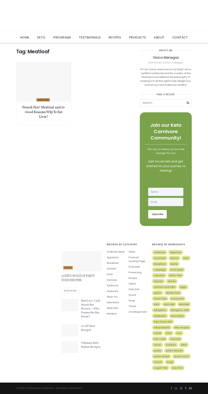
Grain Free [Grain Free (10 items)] (160, 298)
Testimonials (90, 37)
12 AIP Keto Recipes (88, 328)
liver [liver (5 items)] (178, 333)
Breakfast (112, 263)
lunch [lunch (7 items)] (157, 344)
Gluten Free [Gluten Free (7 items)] (173, 292)
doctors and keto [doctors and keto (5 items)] (164, 286)
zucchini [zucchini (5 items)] (177, 367)
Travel (132, 306)
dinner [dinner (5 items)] (172, 281)
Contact (180, 37)
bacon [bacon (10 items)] (174, 257)
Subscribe (158, 214)
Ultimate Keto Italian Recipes (90, 345)
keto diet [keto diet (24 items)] (169, 304)
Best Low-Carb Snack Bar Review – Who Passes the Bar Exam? (90, 308)
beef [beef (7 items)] (186, 257)
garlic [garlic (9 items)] (157, 292)
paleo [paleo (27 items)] (157, 350)
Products (137, 37)
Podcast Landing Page (137, 259)
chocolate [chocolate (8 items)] (176, 269)
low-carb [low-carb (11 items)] (159, 338)
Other (132, 251)
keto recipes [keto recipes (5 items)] (182, 327)
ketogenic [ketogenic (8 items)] (160, 309)
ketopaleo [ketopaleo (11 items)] (160, 315)
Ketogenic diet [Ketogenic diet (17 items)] (180, 309)
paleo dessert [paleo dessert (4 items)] (174, 350)
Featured (112, 291)
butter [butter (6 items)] (174, 263)
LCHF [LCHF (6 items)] (169, 333)
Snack (132, 294)
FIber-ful (112, 296)
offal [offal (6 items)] (184, 344)
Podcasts (134, 266)
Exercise (112, 279)
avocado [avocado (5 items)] (160, 257)
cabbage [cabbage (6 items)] (160, 269)
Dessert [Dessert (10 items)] (158, 281)
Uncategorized (138, 311)
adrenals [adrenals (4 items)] (159, 252)
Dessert (111, 268)
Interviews (113, 302)
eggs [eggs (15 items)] (183, 286)
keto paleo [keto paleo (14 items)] (177, 315)
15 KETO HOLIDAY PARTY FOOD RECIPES (78, 278)
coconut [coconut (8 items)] (159, 275)
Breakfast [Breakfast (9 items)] (160, 263)
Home (24, 37)
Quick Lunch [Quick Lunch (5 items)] (181, 356)
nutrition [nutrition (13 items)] (171, 344)
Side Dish (134, 289)
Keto (41, 37)
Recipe (68, 267)
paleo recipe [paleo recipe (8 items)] (161, 356)
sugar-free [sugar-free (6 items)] (160, 367)
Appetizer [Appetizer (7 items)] (175, 252)
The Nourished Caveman (39, 387)
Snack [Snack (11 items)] (158, 361)
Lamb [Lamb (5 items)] (157, 333)
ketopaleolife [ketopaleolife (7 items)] (162, 327)
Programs (62, 37)
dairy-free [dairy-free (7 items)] (175, 275)
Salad (132, 283)
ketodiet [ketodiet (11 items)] (184, 304)
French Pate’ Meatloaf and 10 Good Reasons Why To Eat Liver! (43, 112)
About (159, 37)
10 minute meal (115, 251)
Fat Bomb (112, 285)
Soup (132, 300)
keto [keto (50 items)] (156, 304)
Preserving (135, 272)
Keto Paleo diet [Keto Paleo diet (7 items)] (163, 321)
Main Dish (43, 99)
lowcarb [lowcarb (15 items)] (175, 338)
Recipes (115, 37)
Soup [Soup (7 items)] (170, 361)
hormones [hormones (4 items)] (177, 298)
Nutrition (112, 313)
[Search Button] (188, 103)
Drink (110, 274)
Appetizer (113, 257)
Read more (70, 290)
